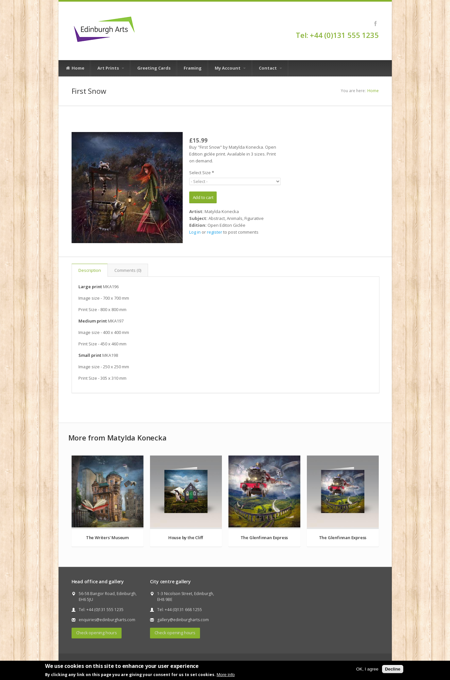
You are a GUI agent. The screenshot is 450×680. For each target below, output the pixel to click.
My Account (230, 68)
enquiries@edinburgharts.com (107, 619)
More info (226, 674)
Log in (195, 232)
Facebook (375, 23)
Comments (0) (127, 270)
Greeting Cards (154, 68)
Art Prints (110, 68)
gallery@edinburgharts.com (183, 619)
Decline (392, 669)
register (214, 232)
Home (74, 68)
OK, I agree (367, 669)
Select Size (201, 172)
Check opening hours (96, 633)
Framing (193, 68)
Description (89, 270)
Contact (270, 68)
